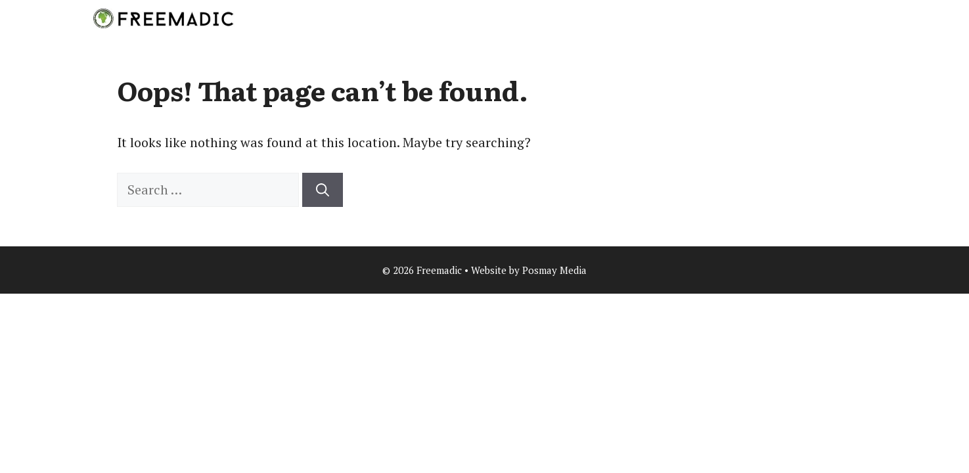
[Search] (322, 190)
